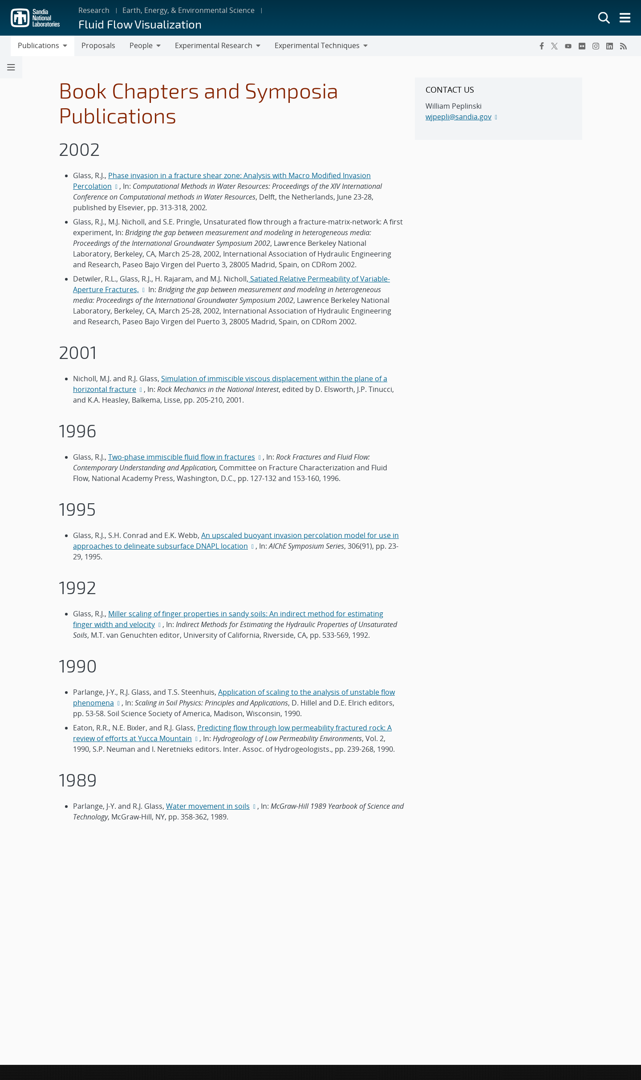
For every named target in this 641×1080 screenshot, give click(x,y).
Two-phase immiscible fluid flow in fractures (181, 457)
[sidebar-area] (498, 108)
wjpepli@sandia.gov (458, 117)
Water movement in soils (208, 806)
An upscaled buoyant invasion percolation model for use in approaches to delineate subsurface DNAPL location (236, 540)
